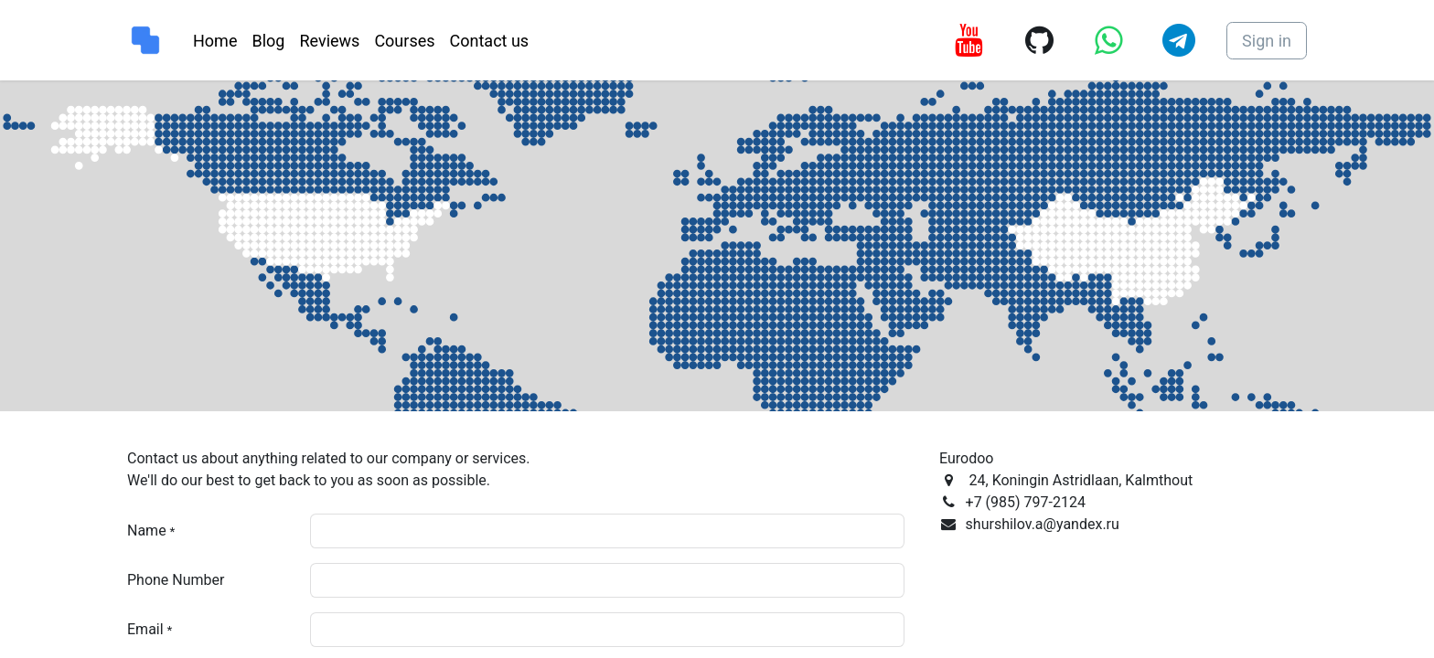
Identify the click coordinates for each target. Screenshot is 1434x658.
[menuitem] (215, 40)
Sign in (1266, 40)
